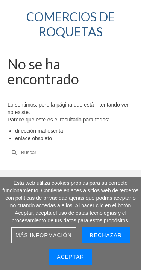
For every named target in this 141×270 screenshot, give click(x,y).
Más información (43, 235)
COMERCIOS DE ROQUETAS (70, 24)
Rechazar (106, 235)
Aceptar (70, 257)
